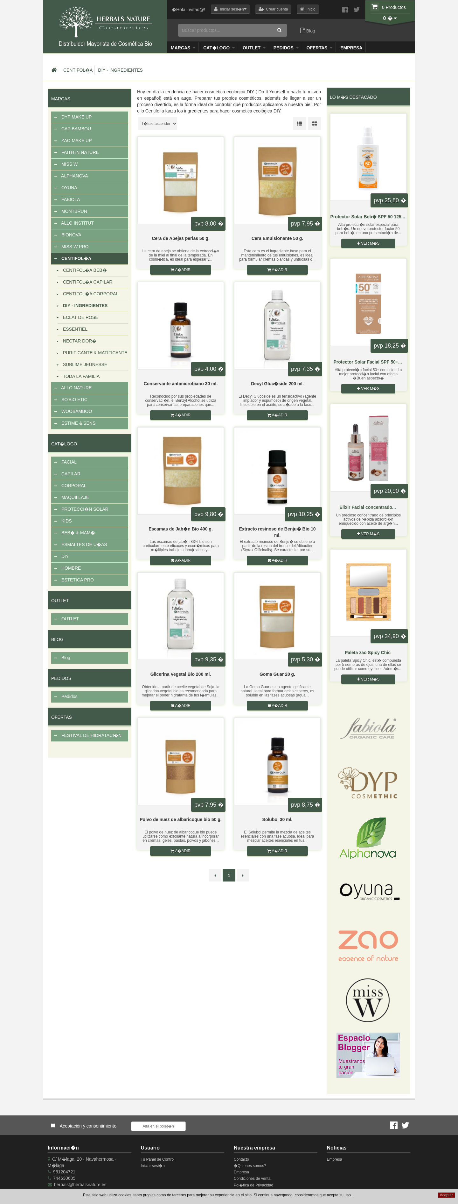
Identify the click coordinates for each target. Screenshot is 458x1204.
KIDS (63, 521)
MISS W (66, 164)
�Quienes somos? (250, 1166)
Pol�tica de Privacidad (253, 1185)
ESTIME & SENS (74, 423)
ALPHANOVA (71, 176)
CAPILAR (67, 474)
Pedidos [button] (286, 47)
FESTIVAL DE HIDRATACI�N (87, 735)
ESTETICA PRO (74, 580)
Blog (307, 30)
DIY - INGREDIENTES (120, 70)
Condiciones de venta (252, 1178)
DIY (61, 556)
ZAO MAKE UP (73, 141)
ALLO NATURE (73, 388)
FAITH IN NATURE (76, 152)
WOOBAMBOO (73, 411)
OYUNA (65, 188)
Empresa (351, 47)
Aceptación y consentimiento (88, 1125)
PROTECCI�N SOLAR (81, 509)
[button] (230, 9)
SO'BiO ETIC (70, 400)
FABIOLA (67, 200)
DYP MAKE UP (73, 117)
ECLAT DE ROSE (78, 317)
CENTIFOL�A (78, 70)
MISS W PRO (71, 247)
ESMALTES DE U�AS (80, 545)
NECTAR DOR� (77, 341)
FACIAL (65, 462)
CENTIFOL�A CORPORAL (88, 294)
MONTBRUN (70, 211)
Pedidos (65, 697)
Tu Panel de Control (158, 1159)
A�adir (181, 270)
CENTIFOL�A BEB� (82, 270)
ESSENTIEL (72, 329)
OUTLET (66, 619)
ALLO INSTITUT (74, 223)
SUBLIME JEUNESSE (82, 365)
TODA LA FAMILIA (79, 376)
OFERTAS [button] (320, 47)
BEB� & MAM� (74, 533)
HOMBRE (67, 568)
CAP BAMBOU (72, 129)
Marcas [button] (183, 47)
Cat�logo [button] (219, 47)
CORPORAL (70, 486)
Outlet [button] (254, 47)
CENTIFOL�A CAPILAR (85, 282)
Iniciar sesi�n (153, 1166)
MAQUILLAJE (71, 497)
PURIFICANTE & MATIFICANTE (93, 353)
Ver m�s (369, 243)
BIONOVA (67, 235)
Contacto (241, 1159)
